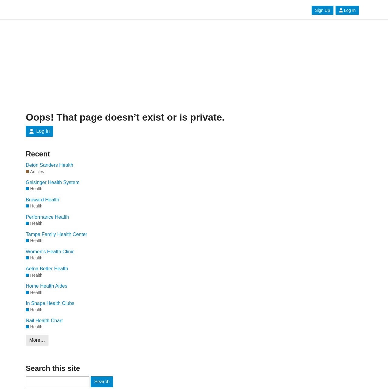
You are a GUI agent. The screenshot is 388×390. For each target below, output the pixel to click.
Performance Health (47, 217)
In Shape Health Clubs (50, 303)
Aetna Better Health (47, 268)
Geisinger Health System (52, 182)
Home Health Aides (46, 286)
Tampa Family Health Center (56, 234)
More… (37, 340)
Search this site (53, 368)
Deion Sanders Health (49, 165)
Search (102, 381)
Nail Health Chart (44, 320)
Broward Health (42, 199)
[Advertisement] (194, 65)
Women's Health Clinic (50, 251)
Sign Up (322, 10)
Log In (347, 10)
